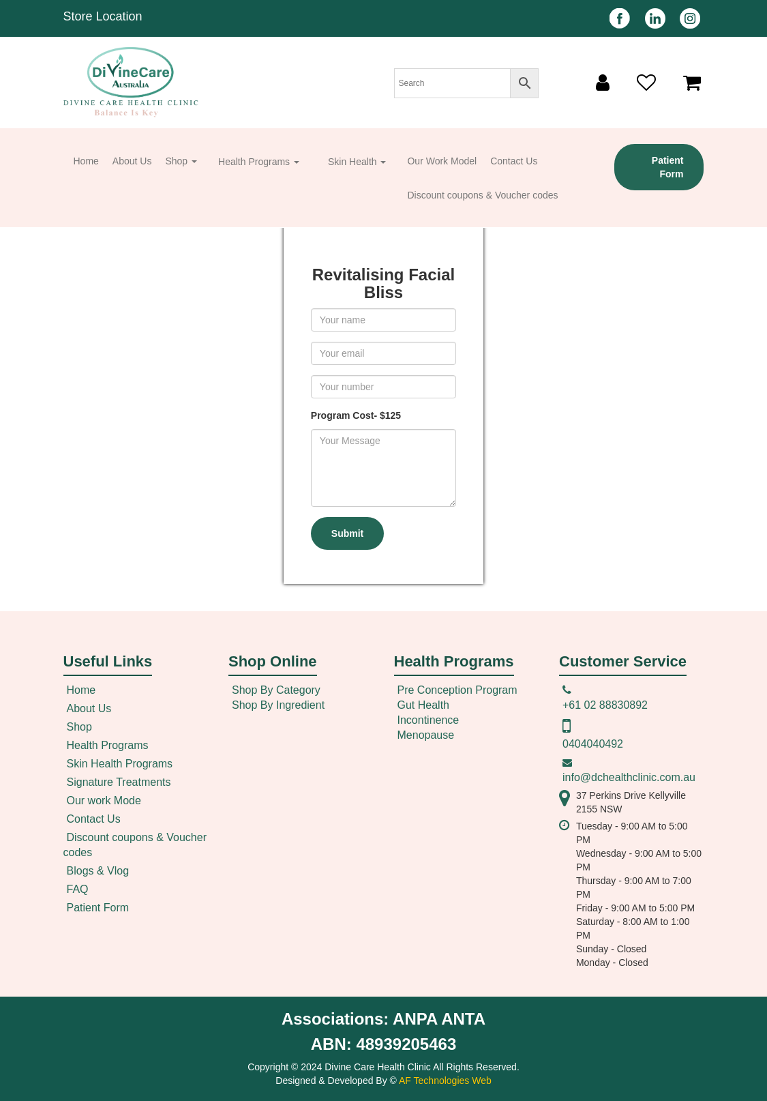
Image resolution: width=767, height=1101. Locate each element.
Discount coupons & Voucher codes (482, 195)
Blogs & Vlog (98, 871)
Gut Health (423, 705)
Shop (181, 161)
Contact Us (513, 161)
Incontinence (428, 720)
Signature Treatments (119, 782)
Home (86, 161)
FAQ (78, 889)
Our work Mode (104, 800)
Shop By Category (276, 690)
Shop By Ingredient (278, 705)
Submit (347, 533)
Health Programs (258, 161)
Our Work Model (442, 161)
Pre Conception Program (457, 690)
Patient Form (668, 167)
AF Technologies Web (445, 1080)
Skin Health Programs (120, 763)
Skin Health (357, 161)
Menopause (426, 735)
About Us (132, 161)
